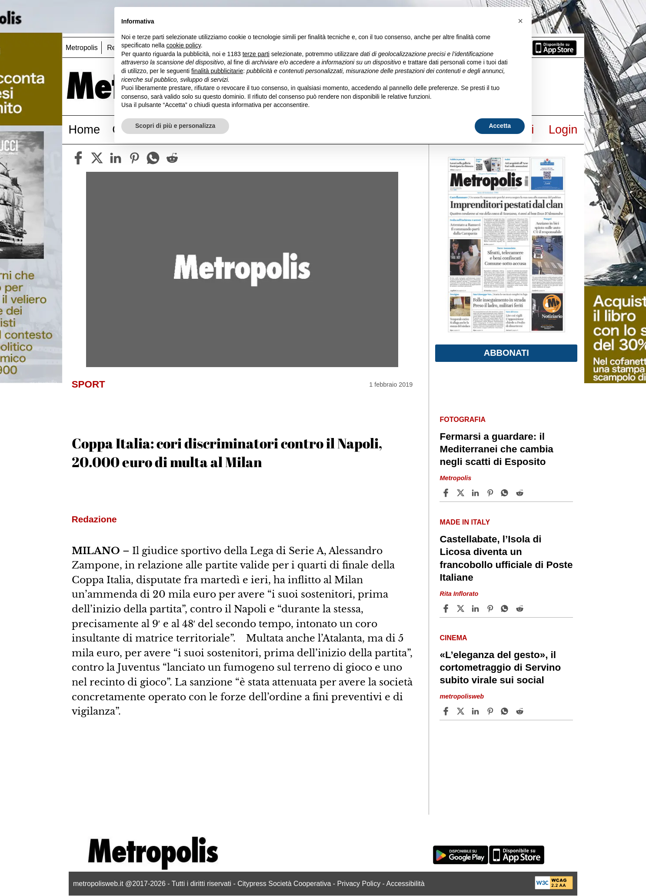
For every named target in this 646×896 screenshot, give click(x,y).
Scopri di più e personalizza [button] (175, 125)
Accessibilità (405, 883)
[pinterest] (134, 158)
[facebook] (78, 158)
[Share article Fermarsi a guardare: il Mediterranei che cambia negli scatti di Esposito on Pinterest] (491, 492)
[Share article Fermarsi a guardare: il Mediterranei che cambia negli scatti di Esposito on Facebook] (447, 492)
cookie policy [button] (183, 45)
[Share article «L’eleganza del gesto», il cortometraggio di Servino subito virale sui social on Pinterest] (491, 711)
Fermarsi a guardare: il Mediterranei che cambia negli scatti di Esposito (496, 449)
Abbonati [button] (506, 353)
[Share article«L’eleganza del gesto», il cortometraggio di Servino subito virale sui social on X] (461, 711)
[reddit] (172, 158)
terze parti (256, 53)
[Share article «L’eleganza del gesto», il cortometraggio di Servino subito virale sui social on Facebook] (447, 711)
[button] (520, 21)
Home (84, 129)
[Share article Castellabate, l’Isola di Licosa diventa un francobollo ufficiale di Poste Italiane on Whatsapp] (506, 608)
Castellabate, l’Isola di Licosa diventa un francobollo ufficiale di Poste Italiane (506, 558)
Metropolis (82, 47)
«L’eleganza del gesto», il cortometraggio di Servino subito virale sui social (500, 667)
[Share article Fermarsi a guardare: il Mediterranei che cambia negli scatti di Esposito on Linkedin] (476, 492)
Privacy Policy (359, 883)
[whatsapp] (153, 158)
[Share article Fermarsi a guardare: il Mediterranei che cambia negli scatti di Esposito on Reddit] (521, 492)
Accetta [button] (500, 125)
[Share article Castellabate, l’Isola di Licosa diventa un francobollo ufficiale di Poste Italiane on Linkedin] (476, 608)
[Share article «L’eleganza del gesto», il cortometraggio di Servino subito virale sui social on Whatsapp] (506, 711)
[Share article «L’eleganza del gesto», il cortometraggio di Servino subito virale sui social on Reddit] (521, 711)
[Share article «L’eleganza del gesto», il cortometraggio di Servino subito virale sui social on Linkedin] (476, 711)
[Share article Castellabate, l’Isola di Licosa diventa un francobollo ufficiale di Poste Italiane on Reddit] (521, 608)
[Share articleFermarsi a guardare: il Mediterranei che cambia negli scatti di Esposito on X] (461, 492)
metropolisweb (462, 696)
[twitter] (97, 158)
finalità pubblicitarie (217, 70)
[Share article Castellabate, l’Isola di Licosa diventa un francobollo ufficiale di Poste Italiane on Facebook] (447, 608)
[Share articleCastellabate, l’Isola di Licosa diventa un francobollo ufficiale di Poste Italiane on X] (461, 608)
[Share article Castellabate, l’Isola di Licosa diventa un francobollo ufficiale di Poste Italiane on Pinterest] (491, 608)
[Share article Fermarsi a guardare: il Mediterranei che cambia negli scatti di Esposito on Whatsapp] (506, 492)
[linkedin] (115, 158)
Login (563, 129)
